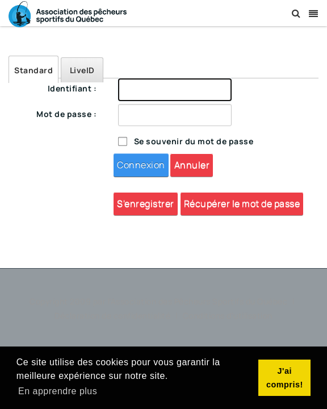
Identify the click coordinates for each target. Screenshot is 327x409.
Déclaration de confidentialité (113, 315)
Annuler (192, 164)
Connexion (141, 164)
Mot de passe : (66, 113)
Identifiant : (72, 88)
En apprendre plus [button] (57, 391)
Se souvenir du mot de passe (194, 141)
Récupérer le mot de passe (242, 203)
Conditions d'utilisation (227, 315)
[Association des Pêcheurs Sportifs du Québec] (68, 13)
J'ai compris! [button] (284, 377)
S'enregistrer (145, 203)
